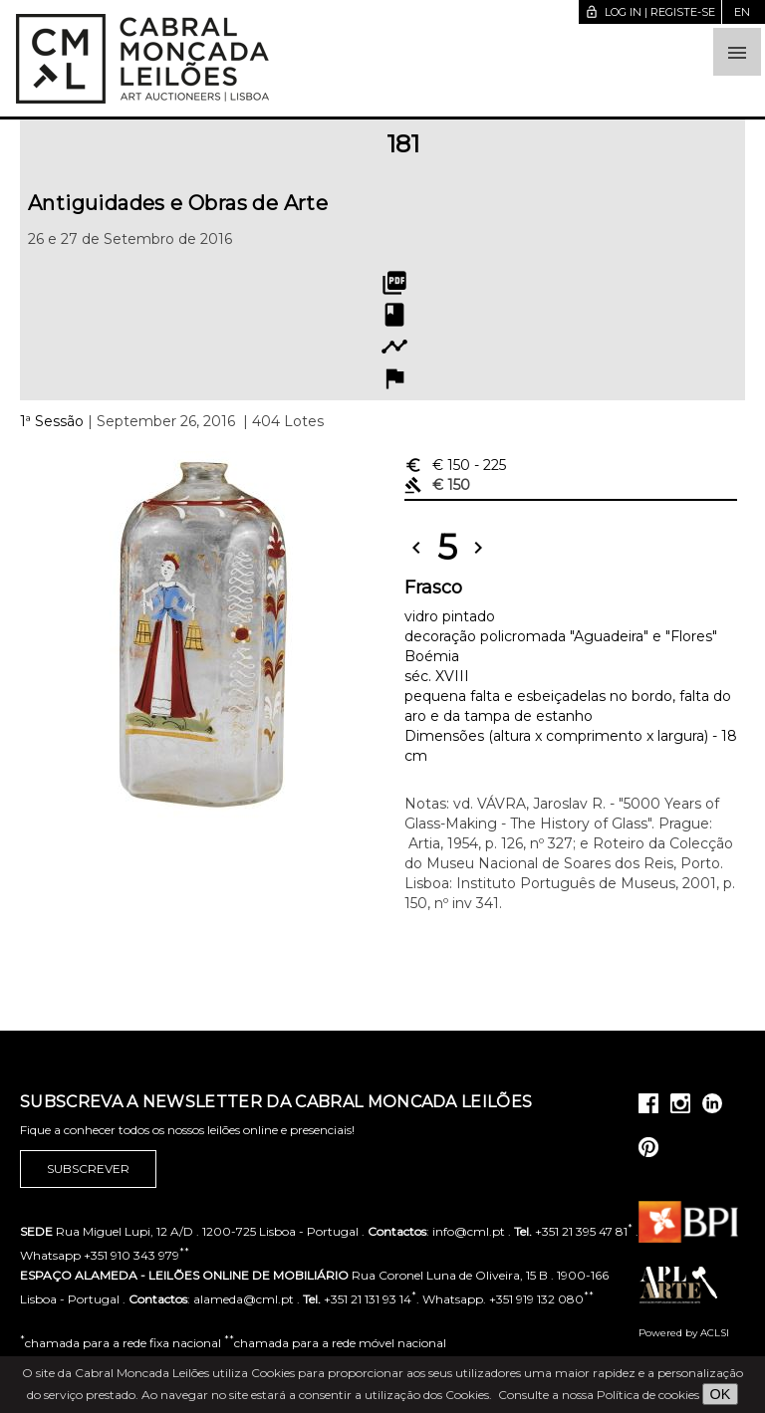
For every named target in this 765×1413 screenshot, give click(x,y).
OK (720, 1394)
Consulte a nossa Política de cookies (598, 1394)
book (394, 315)
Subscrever (88, 1169)
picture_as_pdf (394, 283)
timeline (394, 346)
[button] (737, 52)
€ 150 (455, 465)
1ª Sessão (52, 421)
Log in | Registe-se (650, 12)
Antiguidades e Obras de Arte (178, 203)
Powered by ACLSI (683, 1332)
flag (394, 378)
